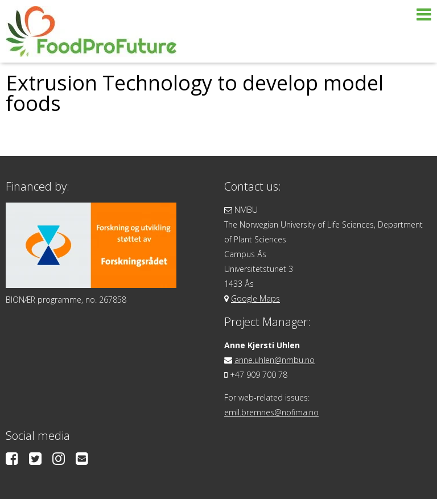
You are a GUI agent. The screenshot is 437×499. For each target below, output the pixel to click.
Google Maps (255, 298)
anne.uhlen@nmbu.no (274, 359)
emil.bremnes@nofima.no (271, 412)
